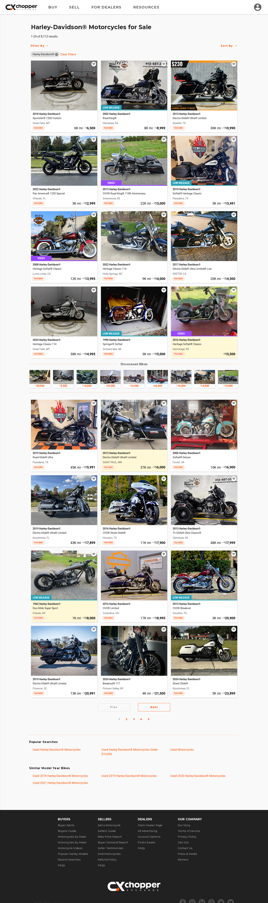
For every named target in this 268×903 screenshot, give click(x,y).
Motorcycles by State (72, 836)
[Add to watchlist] (93, 64)
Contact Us (185, 848)
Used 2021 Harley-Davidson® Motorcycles (60, 783)
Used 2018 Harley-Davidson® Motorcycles (60, 776)
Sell (74, 7)
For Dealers (106, 7)
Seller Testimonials (110, 848)
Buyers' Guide (67, 831)
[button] (43, 54)
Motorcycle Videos (70, 848)
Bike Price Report (110, 836)
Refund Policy (107, 859)
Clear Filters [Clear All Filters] (68, 54)
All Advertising (147, 831)
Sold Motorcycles (109, 854)
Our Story (184, 825)
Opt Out (183, 842)
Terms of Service (189, 831)
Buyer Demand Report (113, 842)
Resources (146, 7)
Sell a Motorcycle (109, 825)
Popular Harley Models (73, 854)
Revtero (183, 859)
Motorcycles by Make (72, 842)
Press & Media (187, 854)
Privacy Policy (187, 836)
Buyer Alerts (66, 825)
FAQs (61, 865)
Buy (52, 7)
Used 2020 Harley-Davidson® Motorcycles (197, 776)
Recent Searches (69, 859)
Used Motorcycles (182, 749)
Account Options (149, 836)
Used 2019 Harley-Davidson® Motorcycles (129, 776)
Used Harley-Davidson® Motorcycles (57, 749)
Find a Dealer (146, 842)
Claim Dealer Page (150, 825)
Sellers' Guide (107, 831)
